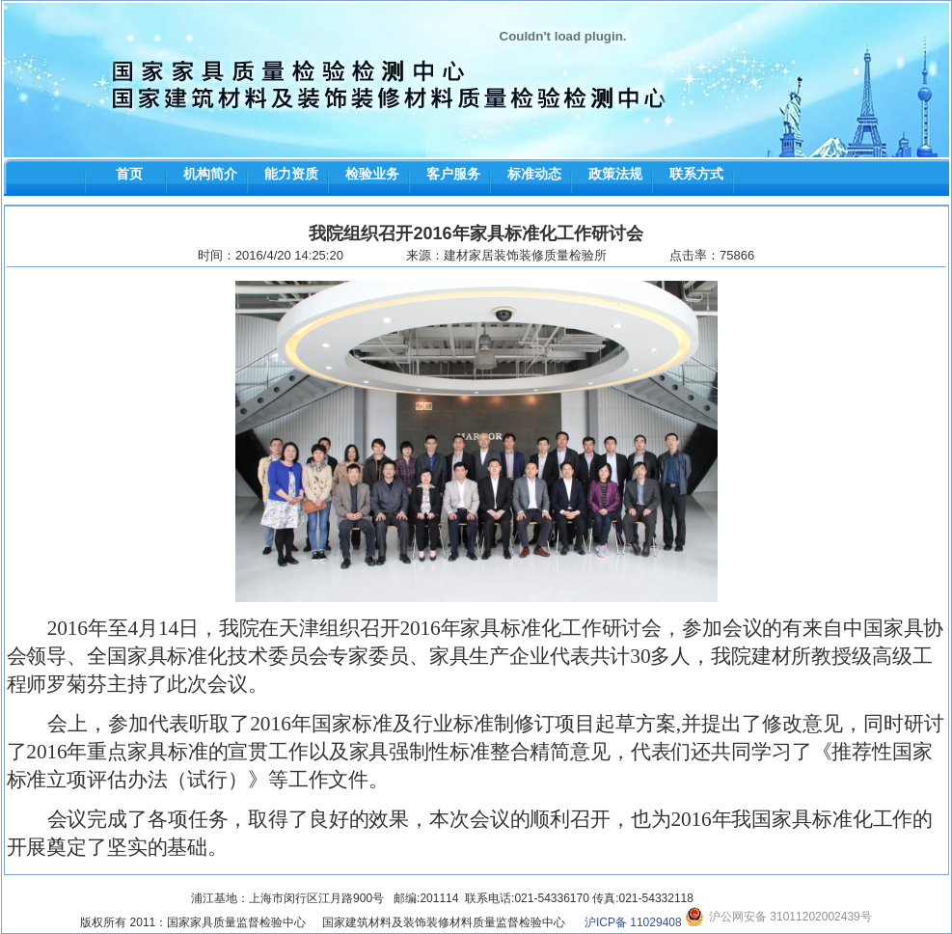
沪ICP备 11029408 (633, 922)
